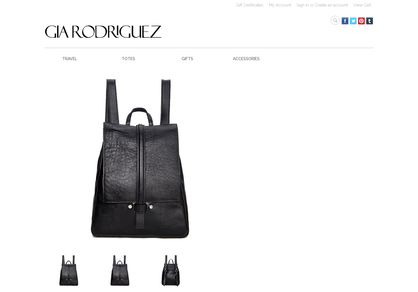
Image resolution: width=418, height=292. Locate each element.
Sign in (303, 5)
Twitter (353, 20)
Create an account (331, 5)
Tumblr (369, 20)
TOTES (128, 58)
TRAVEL (69, 58)
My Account (280, 5)
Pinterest (361, 20)
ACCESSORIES (246, 58)
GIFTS (187, 58)
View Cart (362, 5)
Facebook (345, 20)
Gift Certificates (249, 5)
